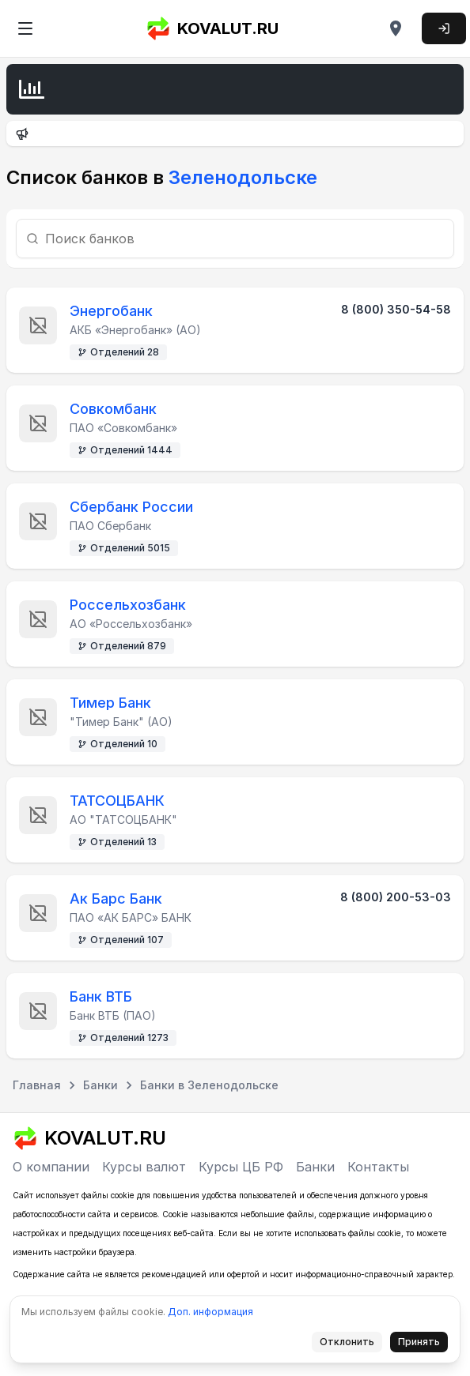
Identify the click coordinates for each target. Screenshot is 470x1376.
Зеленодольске (240, 177)
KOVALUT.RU (212, 28)
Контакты (378, 1167)
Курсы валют (144, 1167)
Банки (315, 1167)
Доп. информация (210, 1312)
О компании (51, 1167)
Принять (423, 1344)
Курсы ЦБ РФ (241, 1167)
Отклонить (351, 1344)
